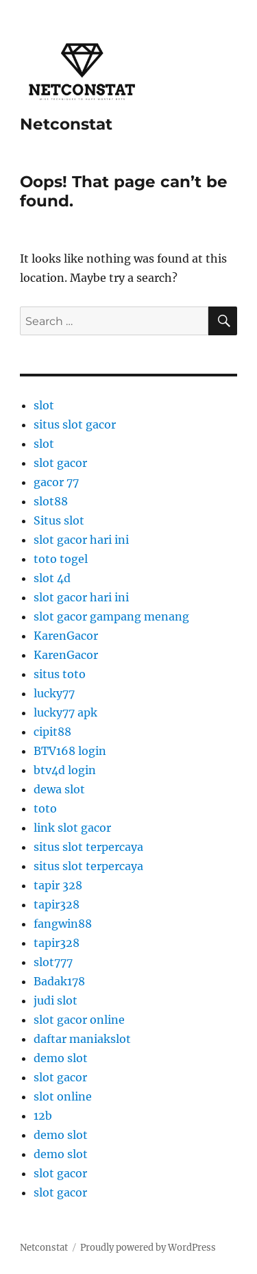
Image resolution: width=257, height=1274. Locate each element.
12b (43, 1115)
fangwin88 (63, 923)
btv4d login (65, 770)
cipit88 (52, 731)
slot (44, 405)
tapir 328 (58, 885)
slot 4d (52, 578)
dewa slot (59, 789)
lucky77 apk (65, 712)
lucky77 (54, 693)
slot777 (53, 962)
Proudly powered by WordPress (148, 1247)
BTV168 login (70, 751)
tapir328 (56, 904)
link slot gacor (72, 827)
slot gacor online (79, 1019)
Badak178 (59, 981)
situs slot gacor (75, 424)
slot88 (51, 501)
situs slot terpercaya (88, 847)
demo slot (61, 1058)
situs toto (60, 674)
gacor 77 (56, 482)
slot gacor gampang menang (111, 616)
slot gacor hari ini (81, 539)
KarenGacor (66, 635)
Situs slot (59, 520)
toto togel (61, 559)
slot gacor (60, 463)
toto (45, 808)
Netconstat (66, 124)
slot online (63, 1096)
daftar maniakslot (82, 1039)
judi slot (55, 1000)
